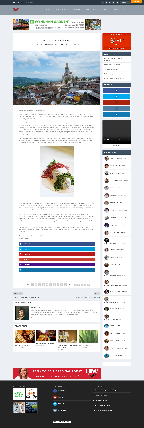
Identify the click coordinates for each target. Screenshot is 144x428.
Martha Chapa (45, 45)
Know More (116, 129)
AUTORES (104, 11)
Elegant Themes (26, 416)
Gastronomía (63, 45)
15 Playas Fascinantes (111, 71)
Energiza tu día (28, 2)
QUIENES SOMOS (92, 11)
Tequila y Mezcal (85, 326)
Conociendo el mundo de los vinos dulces (67, 327)
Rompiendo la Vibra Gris (112, 66)
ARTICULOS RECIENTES (61, 11)
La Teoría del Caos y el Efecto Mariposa (113, 61)
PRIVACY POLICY (111, 416)
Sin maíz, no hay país (22, 326)
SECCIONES (77, 11)
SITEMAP (85, 416)
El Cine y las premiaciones (112, 75)
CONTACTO (114, 11)
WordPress (43, 416)
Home (48, 11)
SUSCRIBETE (125, 11)
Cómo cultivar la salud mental (114, 80)
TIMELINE (102, 416)
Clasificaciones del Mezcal (45, 324)
